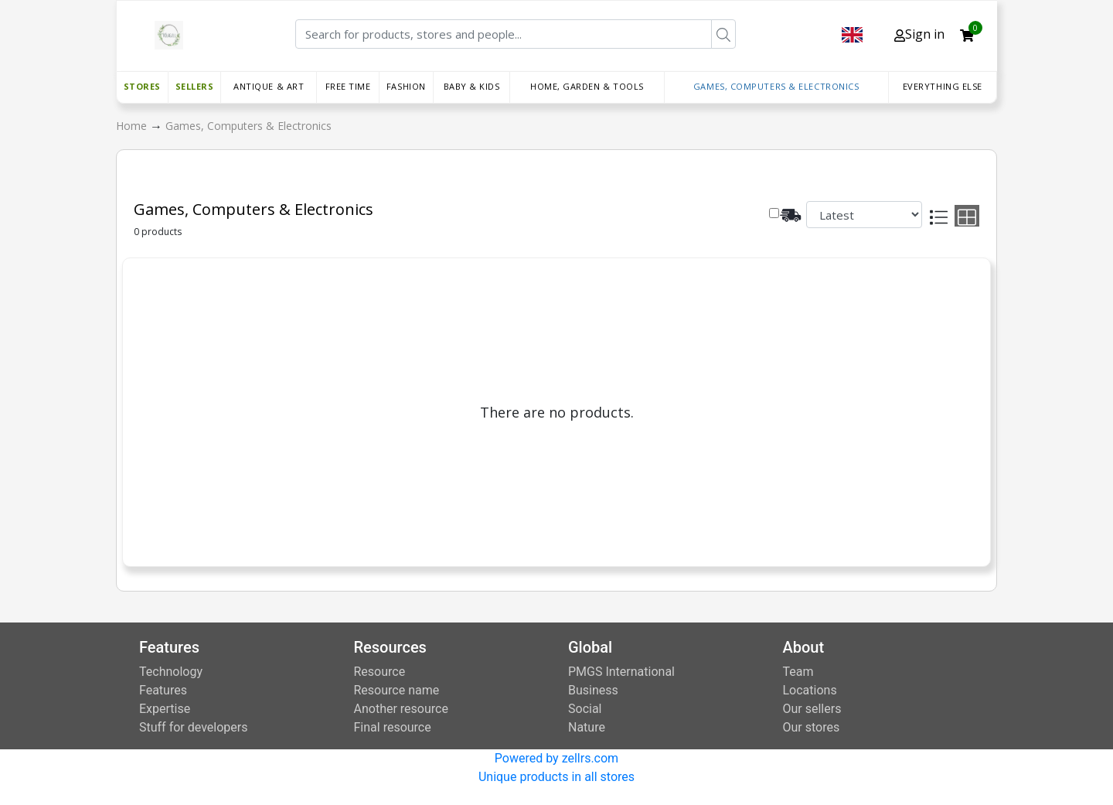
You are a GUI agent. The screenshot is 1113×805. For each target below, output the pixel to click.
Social (584, 708)
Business (593, 690)
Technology (171, 671)
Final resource (392, 727)
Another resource (401, 708)
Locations (810, 690)
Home (133, 125)
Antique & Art (268, 86)
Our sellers (812, 708)
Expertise (164, 708)
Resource (380, 671)
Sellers (194, 86)
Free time (348, 86)
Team (798, 671)
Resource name (397, 690)
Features (163, 690)
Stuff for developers (193, 727)
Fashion (406, 86)
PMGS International (621, 671)
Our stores (811, 727)
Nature (586, 727)
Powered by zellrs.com (556, 758)
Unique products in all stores (556, 776)
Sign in (919, 34)
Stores (142, 86)
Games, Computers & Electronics (776, 86)
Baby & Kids (472, 86)
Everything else (942, 86)
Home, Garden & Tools (587, 86)
